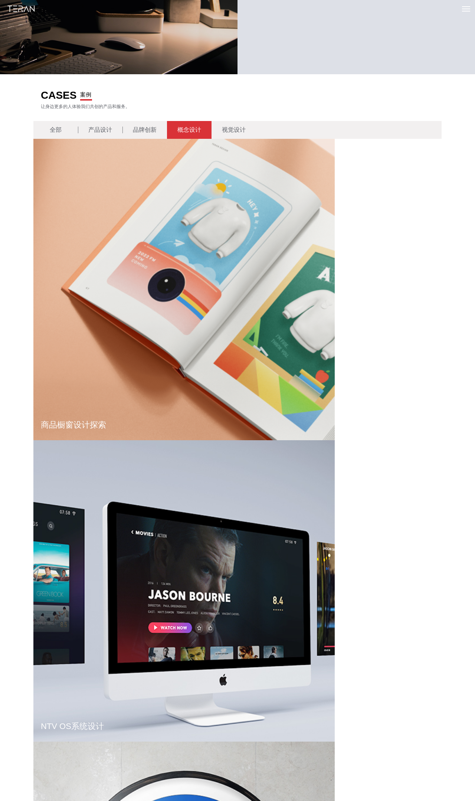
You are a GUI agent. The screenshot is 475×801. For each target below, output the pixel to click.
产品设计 (100, 130)
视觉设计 (234, 130)
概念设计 (189, 130)
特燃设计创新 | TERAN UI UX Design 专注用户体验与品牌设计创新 (21, 9)
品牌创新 (145, 130)
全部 (56, 130)
